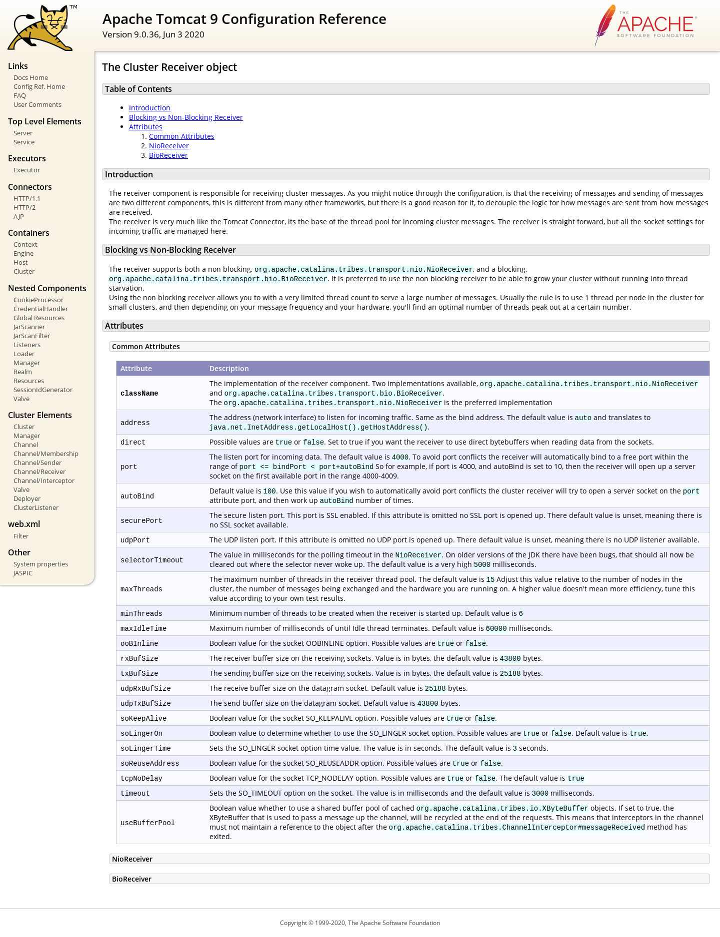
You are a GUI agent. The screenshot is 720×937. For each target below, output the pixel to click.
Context (26, 244)
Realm (23, 371)
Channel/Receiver (40, 471)
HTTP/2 (25, 207)
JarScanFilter (32, 335)
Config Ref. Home (39, 86)
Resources (29, 380)
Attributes (145, 126)
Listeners (27, 344)
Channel (26, 444)
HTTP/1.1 (27, 198)
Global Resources (39, 317)
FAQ (20, 95)
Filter (21, 535)
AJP (19, 216)
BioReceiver (168, 155)
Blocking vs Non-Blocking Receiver (186, 117)
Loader (24, 353)
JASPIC (23, 572)
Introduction (149, 107)
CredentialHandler (41, 308)
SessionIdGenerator (43, 389)
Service (24, 141)
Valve (22, 398)
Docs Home (31, 77)
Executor (27, 169)
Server (23, 132)
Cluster (24, 271)
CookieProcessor (39, 299)
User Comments (38, 104)
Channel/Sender (38, 462)
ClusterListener (36, 507)
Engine (24, 253)
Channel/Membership (46, 453)
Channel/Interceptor (44, 480)
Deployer (27, 498)
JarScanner (29, 326)
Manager (27, 362)
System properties (41, 563)
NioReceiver (169, 145)
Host (21, 262)
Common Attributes (181, 136)
